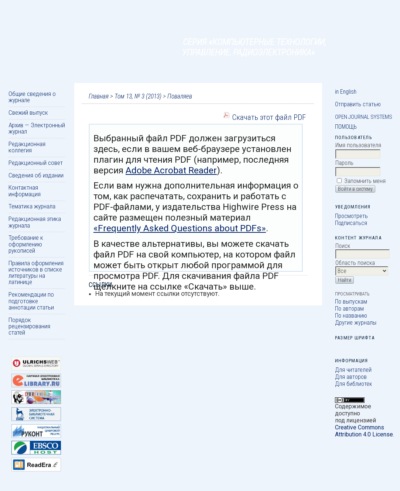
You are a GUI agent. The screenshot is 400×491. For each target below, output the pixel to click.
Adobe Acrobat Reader (171, 170)
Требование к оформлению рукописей (25, 244)
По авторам (349, 308)
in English (345, 91)
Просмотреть (351, 215)
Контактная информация (24, 190)
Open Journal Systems (363, 117)
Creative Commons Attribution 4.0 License (364, 431)
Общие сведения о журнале (32, 97)
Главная (99, 96)
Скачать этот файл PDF (269, 117)
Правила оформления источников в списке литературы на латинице (36, 272)
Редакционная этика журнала (34, 222)
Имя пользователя (358, 145)
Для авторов (351, 376)
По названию (351, 315)
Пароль (344, 162)
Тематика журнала (31, 206)
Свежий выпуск (28, 112)
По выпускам (351, 301)
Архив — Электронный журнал (36, 128)
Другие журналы (355, 322)
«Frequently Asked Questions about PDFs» (179, 228)
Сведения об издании (36, 175)
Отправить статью (358, 104)
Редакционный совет (35, 162)
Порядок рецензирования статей (29, 326)
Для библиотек (353, 383)
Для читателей (353, 369)
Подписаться (351, 223)
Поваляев (179, 96)
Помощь (346, 126)
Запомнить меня (365, 180)
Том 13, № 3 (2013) (137, 96)
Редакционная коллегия (26, 147)
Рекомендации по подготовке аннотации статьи (31, 301)
